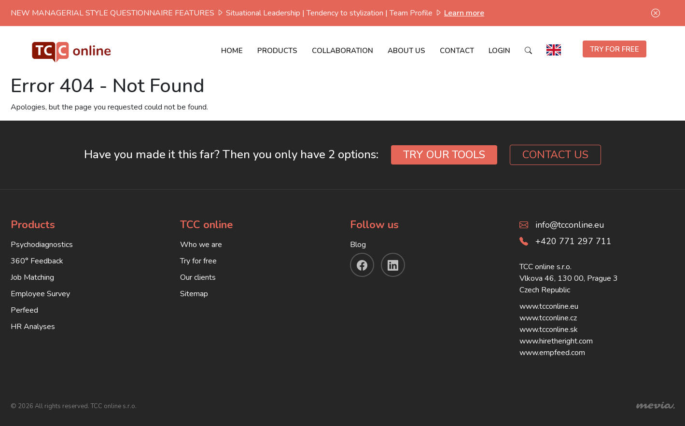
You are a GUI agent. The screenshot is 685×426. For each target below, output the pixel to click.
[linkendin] (393, 265)
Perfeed (24, 310)
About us (406, 50)
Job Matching (32, 277)
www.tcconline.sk (548, 329)
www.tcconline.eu (548, 306)
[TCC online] (71, 50)
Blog (358, 244)
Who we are (201, 244)
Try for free (198, 261)
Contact (457, 50)
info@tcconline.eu (569, 225)
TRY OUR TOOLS (444, 155)
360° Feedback (37, 261)
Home (232, 50)
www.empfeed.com (552, 352)
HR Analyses (33, 326)
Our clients (198, 277)
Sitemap (194, 294)
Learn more (464, 13)
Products (277, 50)
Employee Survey (40, 294)
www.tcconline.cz (548, 318)
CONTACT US (555, 155)
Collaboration (342, 50)
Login (499, 50)
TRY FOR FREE (614, 49)
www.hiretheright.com (556, 341)
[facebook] (362, 265)
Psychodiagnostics (42, 244)
